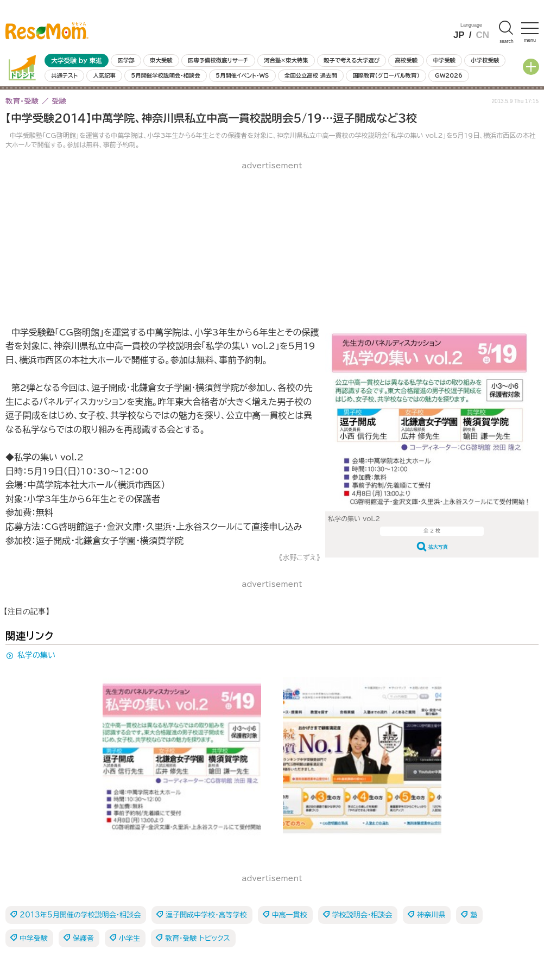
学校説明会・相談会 (362, 915)
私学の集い (36, 655)
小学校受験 (485, 60)
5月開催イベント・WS (242, 75)
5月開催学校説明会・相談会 (165, 75)
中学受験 (444, 60)
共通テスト (64, 75)
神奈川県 (431, 915)
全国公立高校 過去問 (310, 75)
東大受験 (161, 60)
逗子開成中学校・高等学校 (206, 915)
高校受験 (406, 60)
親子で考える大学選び (351, 60)
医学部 (126, 60)
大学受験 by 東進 (76, 61)
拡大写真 (438, 546)
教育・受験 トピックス (197, 938)
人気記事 (104, 75)
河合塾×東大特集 (286, 60)
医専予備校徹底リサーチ (218, 60)
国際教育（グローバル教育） (385, 75)
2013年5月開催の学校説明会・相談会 (80, 915)
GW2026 (449, 75)
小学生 (129, 938)
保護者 (83, 938)
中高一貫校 (289, 915)
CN (482, 35)
